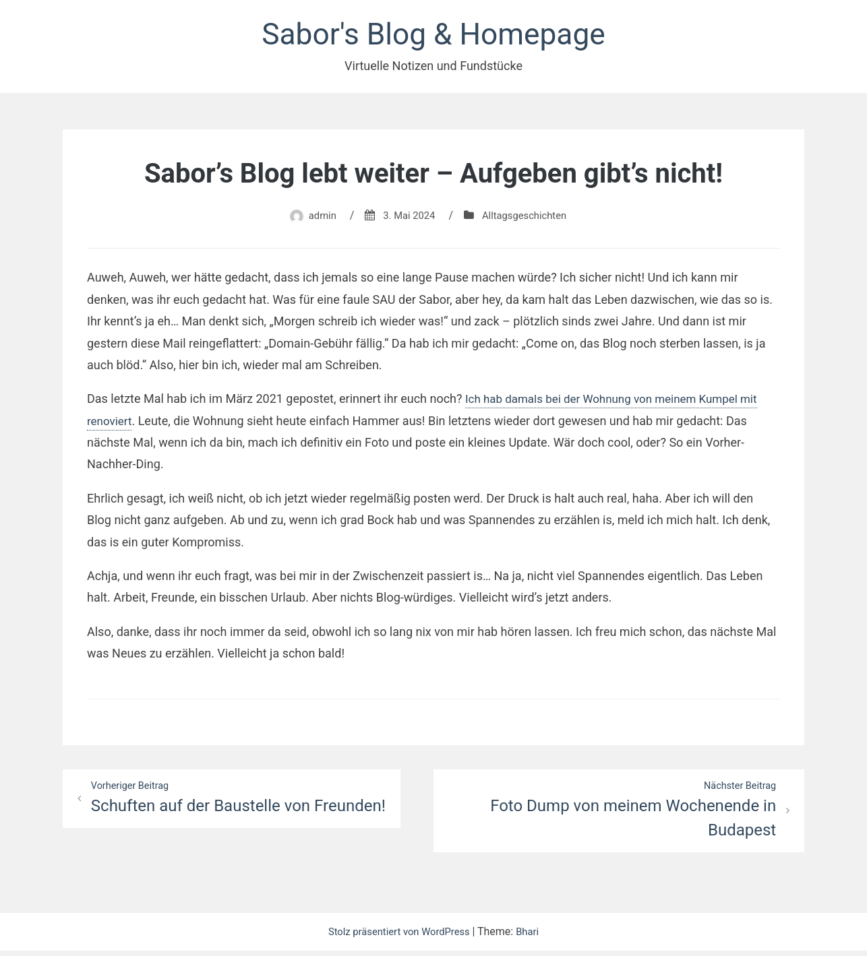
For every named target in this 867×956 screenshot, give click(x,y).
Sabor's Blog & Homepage (433, 36)
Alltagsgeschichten (528, 219)
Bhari (533, 936)
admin (316, 219)
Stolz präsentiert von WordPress (399, 936)
